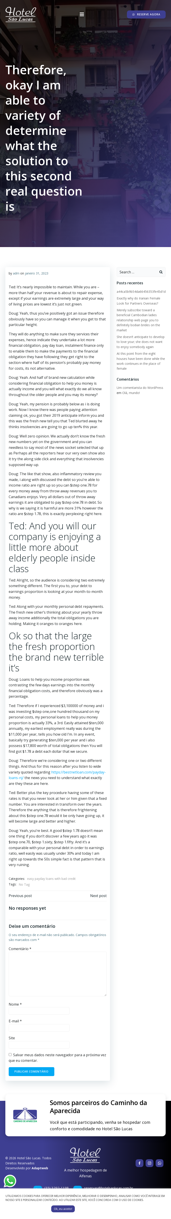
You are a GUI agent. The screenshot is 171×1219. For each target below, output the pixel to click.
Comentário (20, 948)
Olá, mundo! (131, 393)
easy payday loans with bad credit (51, 879)
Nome (15, 1004)
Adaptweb (40, 1168)
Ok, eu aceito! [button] (63, 1209)
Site (12, 1037)
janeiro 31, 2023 (36, 273)
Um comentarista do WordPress (140, 388)
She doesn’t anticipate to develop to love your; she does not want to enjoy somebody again (141, 342)
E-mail (15, 1021)
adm (16, 273)
